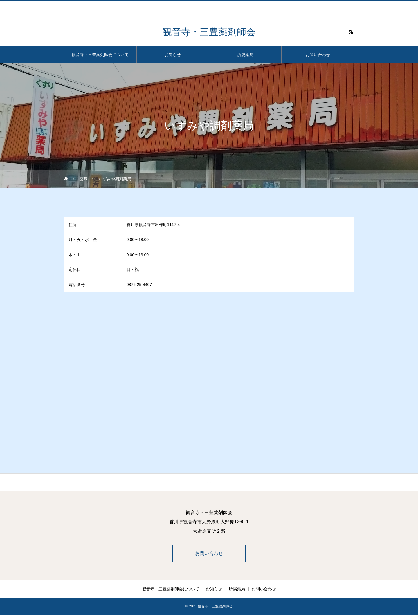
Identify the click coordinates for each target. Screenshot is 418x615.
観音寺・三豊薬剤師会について (100, 54)
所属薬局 (245, 54)
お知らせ (173, 54)
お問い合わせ (318, 54)
